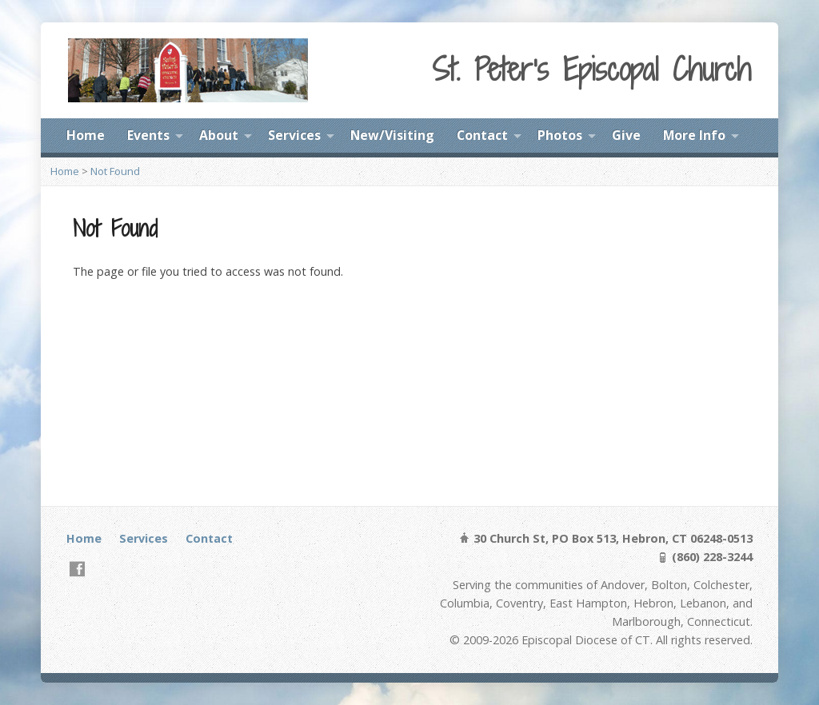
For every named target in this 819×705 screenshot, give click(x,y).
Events (148, 135)
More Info (694, 135)
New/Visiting (392, 135)
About (218, 135)
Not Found (115, 171)
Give (626, 135)
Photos (559, 135)
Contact (482, 135)
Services (294, 135)
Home (85, 135)
